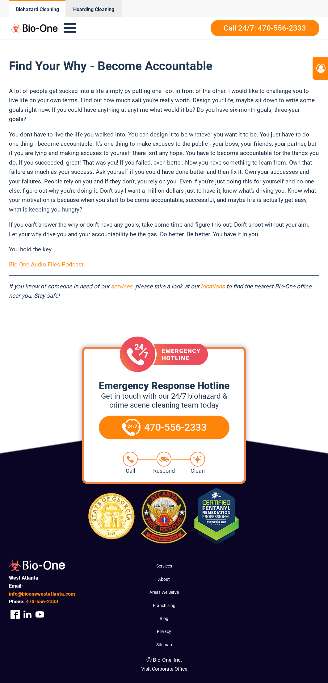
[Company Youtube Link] (39, 614)
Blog (164, 618)
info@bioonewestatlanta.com (42, 594)
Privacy (164, 631)
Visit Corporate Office (164, 669)
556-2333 (42, 602)
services (121, 286)
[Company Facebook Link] (15, 614)
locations (213, 286)
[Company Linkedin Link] (27, 614)
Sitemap (164, 644)
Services (164, 566)
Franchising (164, 605)
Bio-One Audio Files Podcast (46, 264)
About (164, 579)
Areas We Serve (164, 592)
